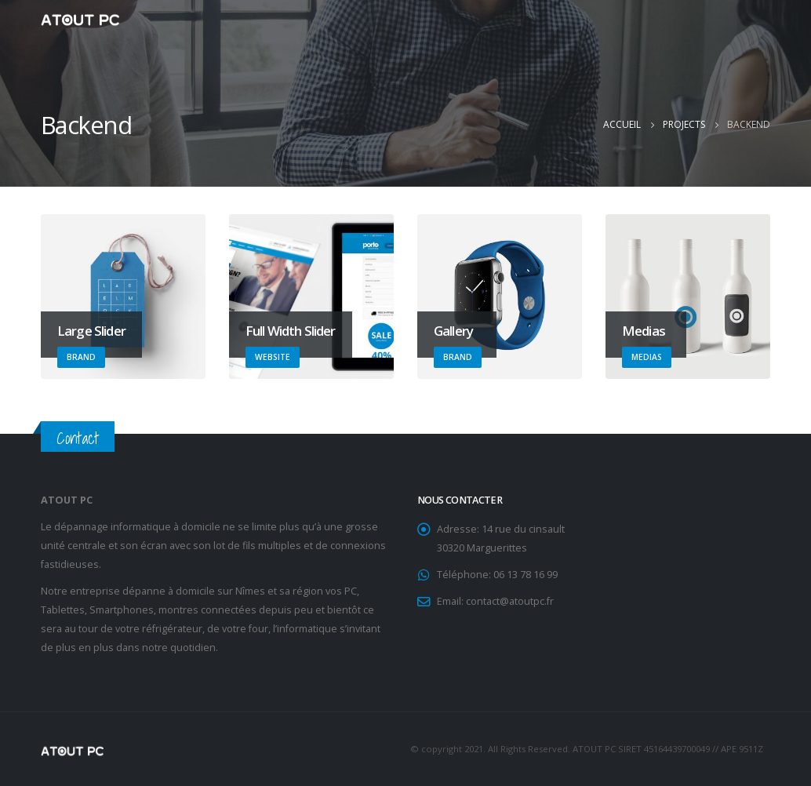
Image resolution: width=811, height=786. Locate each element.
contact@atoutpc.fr (510, 601)
